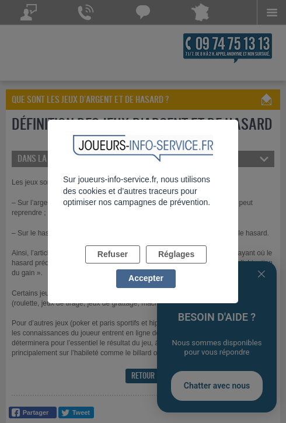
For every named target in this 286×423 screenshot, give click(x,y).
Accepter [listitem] (145, 278)
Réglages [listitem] (176, 254)
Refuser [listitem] (112, 254)
